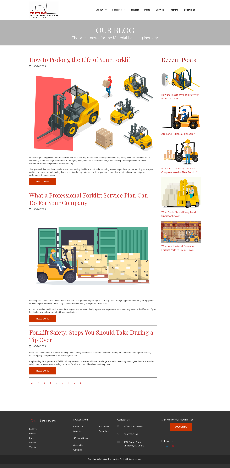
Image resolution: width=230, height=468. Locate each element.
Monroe (77, 431)
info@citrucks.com (133, 427)
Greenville (78, 445)
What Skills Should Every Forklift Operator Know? (180, 214)
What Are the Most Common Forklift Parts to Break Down (177, 247)
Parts (147, 10)
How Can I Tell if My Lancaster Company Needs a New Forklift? (179, 170)
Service (160, 10)
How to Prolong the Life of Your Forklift (82, 59)
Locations (191, 10)
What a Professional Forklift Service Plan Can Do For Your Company (91, 199)
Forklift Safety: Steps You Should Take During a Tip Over (91, 336)
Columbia (77, 450)
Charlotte (78, 427)
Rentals (135, 10)
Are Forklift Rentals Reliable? (178, 134)
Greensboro (104, 431)
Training (174, 10)
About (101, 10)
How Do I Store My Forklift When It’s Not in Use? (180, 97)
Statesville (104, 427)
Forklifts (118, 10)
